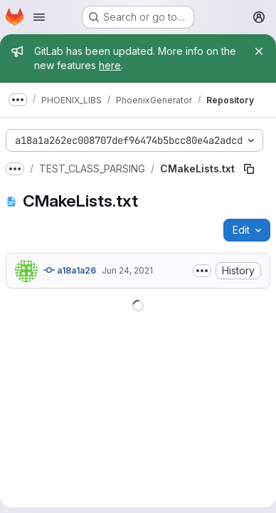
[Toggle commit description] (202, 270)
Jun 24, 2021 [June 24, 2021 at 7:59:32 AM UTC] (127, 270)
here (110, 65)
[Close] (258, 51)
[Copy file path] (249, 168)
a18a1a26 (69, 270)
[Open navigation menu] (39, 17)
